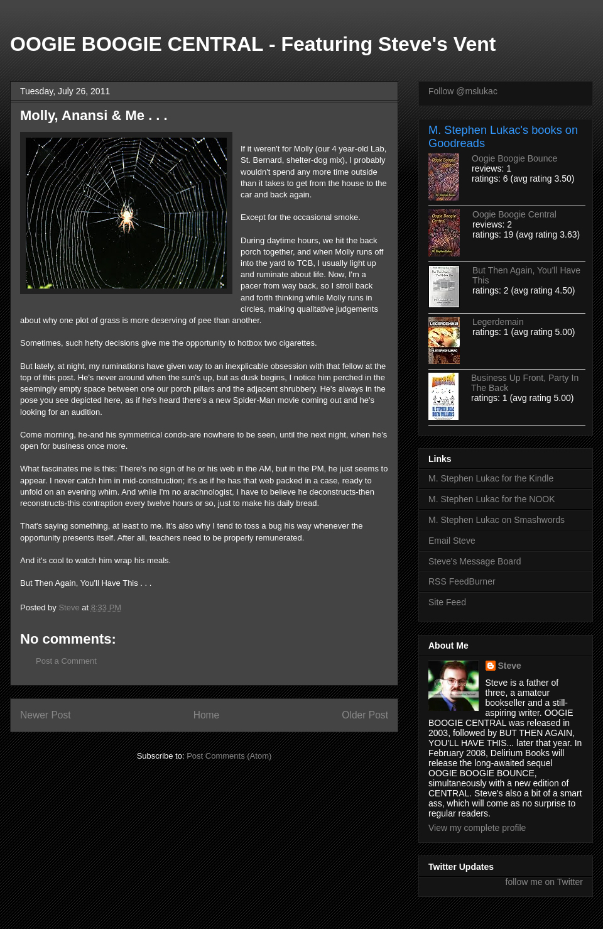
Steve (509, 666)
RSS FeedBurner (462, 581)
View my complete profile (477, 828)
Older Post (365, 715)
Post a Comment (66, 661)
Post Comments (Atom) (229, 756)
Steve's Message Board (474, 561)
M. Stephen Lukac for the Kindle (490, 478)
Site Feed (447, 602)
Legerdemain (498, 322)
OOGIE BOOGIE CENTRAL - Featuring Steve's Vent (253, 44)
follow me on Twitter (544, 882)
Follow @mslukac (462, 91)
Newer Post (45, 715)
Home (206, 715)
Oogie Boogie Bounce (514, 158)
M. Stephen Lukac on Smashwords (496, 520)
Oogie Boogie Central (514, 214)
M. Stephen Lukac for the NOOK (491, 499)
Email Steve (451, 541)
